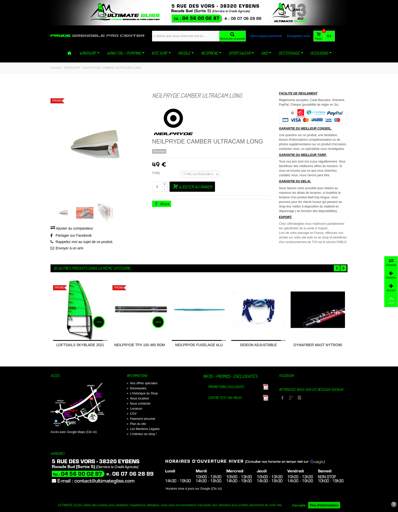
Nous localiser (138, 399)
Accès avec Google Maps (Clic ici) (74, 433)
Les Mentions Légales (143, 429)
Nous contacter (139, 404)
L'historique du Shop (142, 394)
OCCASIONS (321, 53)
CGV (132, 414)
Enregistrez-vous (298, 36)
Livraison (134, 409)
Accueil (55, 68)
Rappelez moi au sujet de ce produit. (84, 243)
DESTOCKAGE (290, 53)
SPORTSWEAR (241, 53)
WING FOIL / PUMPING (126, 53)
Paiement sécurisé (141, 419)
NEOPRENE (211, 53)
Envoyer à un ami (69, 249)
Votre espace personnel (266, 36)
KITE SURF (161, 53)
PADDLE (186, 53)
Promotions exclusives (226, 387)
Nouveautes (136, 389)
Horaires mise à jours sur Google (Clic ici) (193, 489)
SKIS (266, 53)
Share (162, 204)
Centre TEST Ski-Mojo (224, 398)
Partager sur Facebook (74, 236)
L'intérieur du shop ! (142, 435)
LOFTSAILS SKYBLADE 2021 (80, 346)
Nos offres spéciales (142, 384)
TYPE (156, 173)
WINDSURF (89, 53)
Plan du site (136, 424)
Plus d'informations (324, 505)
